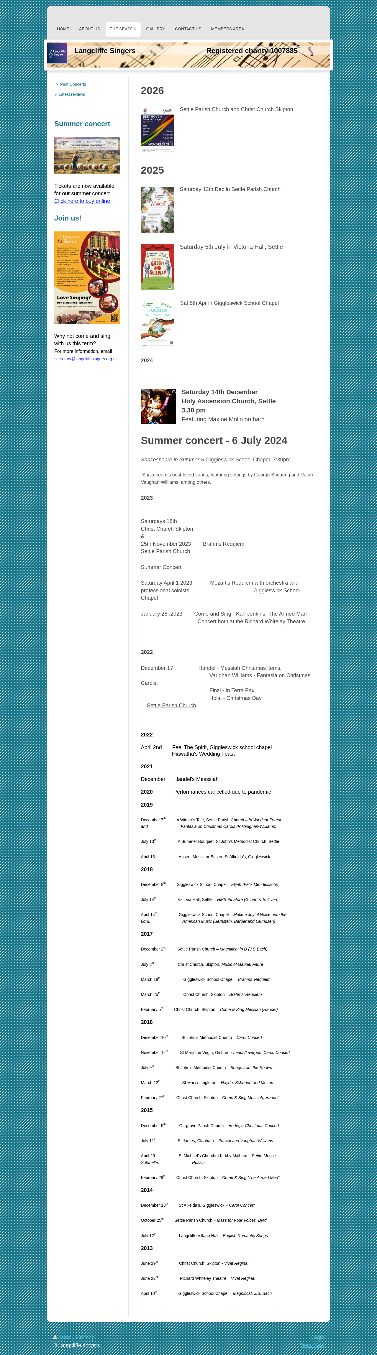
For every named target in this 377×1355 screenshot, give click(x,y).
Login (317, 1338)
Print (62, 1338)
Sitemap (85, 1338)
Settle (154, 705)
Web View (312, 1345)
